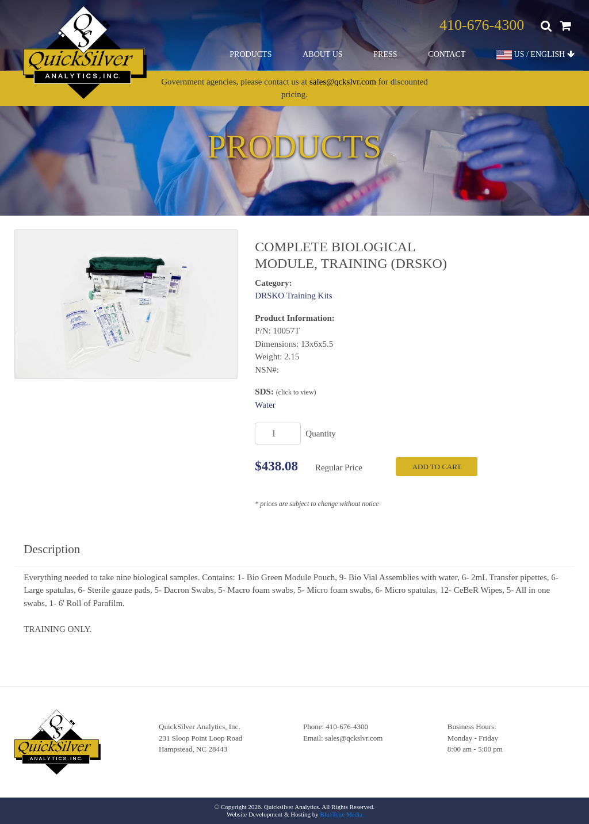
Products (250, 54)
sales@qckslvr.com (342, 81)
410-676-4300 (481, 25)
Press (385, 54)
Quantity (320, 433)
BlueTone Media (341, 814)
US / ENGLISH (535, 55)
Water (265, 404)
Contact (446, 54)
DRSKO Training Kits (293, 295)
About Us (322, 54)
